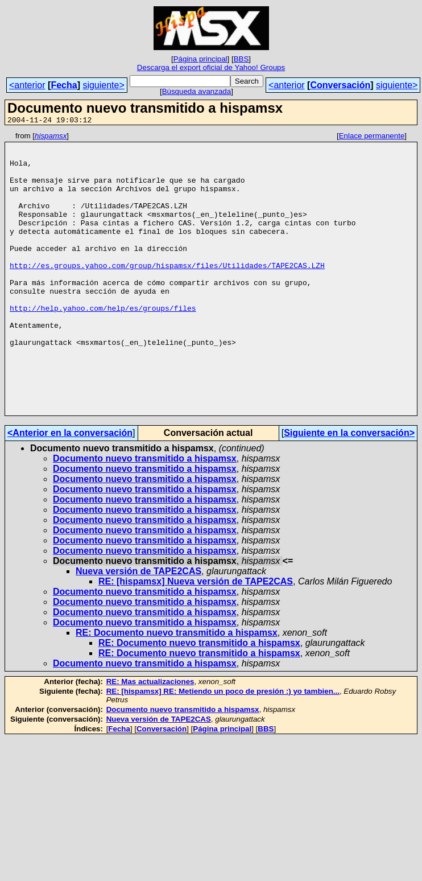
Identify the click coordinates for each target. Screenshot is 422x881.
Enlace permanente (372, 137)
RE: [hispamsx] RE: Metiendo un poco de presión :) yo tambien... (223, 747)
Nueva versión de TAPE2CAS (138, 627)
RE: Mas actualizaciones (150, 738)
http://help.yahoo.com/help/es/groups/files (103, 344)
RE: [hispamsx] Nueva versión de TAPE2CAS (195, 638)
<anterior (27, 85)
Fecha (64, 85)
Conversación (340, 85)
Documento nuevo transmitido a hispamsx (145, 515)
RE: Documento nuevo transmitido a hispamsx (177, 689)
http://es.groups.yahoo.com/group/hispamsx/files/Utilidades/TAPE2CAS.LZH (167, 292)
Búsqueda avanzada (196, 91)
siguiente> (103, 85)
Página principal (200, 59)
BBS (241, 59)
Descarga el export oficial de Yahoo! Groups (211, 67)
